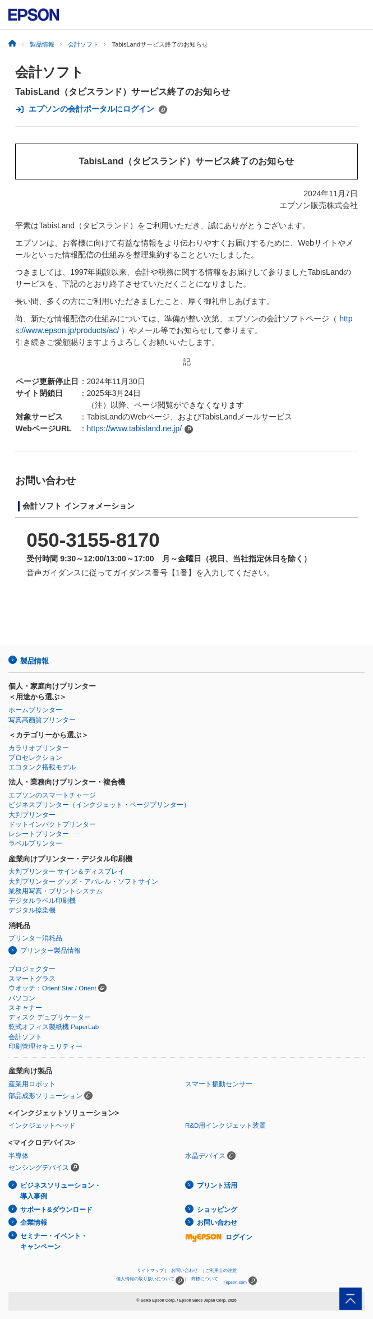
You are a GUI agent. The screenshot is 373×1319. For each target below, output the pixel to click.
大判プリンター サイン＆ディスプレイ (66, 871)
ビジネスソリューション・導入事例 (60, 1191)
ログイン (218, 1237)
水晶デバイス (205, 1155)
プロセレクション (35, 757)
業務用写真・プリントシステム (55, 891)
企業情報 (33, 1222)
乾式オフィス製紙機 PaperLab (53, 1026)
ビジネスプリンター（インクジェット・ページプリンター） (99, 804)
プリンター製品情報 (50, 950)
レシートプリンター (38, 834)
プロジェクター (32, 969)
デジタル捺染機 (32, 910)
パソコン (21, 998)
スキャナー (25, 1007)
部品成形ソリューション (45, 1095)
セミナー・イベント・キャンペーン (54, 1241)
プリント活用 (217, 1185)
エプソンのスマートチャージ (52, 795)
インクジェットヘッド (42, 1125)
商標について (204, 1278)
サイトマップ (150, 1270)
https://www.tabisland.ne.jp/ (134, 428)
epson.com (236, 1282)
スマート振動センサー (218, 1084)
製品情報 (34, 661)
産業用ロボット (32, 1084)
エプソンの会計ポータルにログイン (91, 109)
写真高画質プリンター (42, 720)
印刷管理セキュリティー (45, 1046)
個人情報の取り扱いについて (150, 1280)
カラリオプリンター (38, 748)
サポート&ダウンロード (56, 1210)
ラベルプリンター (35, 843)
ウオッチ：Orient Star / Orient (52, 988)
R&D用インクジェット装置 (225, 1125)
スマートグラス (32, 978)
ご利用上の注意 (221, 1270)
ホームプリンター (35, 710)
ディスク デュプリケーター (49, 1017)
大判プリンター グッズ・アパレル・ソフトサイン (83, 881)
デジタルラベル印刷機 (42, 900)
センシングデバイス (38, 1167)
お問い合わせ (217, 1222)
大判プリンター (32, 814)
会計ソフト (49, 72)
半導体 (18, 1155)
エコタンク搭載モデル (42, 767)
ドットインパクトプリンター (52, 824)
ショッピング (217, 1210)
